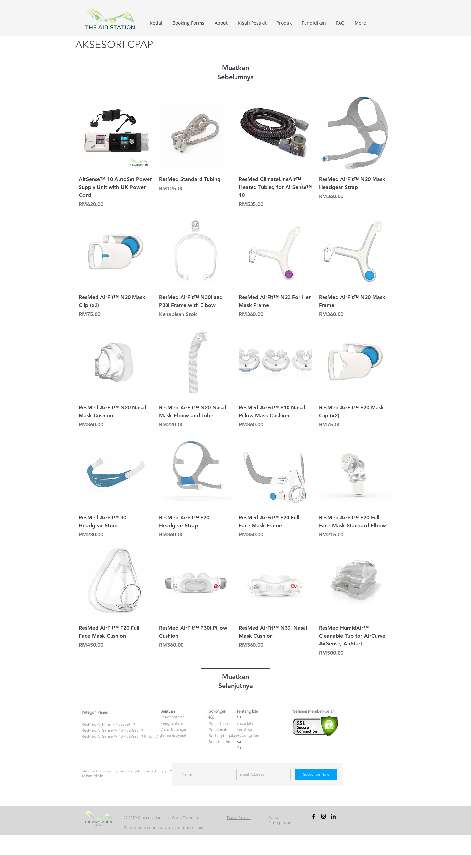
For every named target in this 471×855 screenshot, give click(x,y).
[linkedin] (333, 816)
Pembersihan (220, 729)
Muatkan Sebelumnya (236, 72)
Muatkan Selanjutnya (235, 681)
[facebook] (313, 816)
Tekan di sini (93, 775)
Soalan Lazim (220, 741)
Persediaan (218, 723)
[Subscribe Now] (316, 774)
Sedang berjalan (223, 735)
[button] (284, 23)
